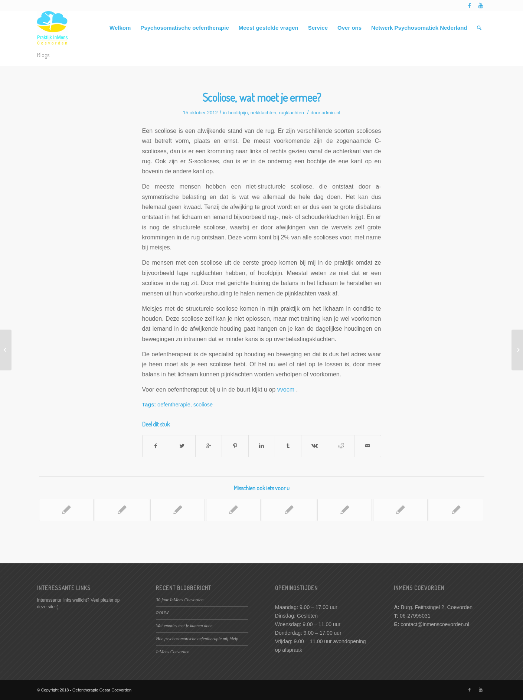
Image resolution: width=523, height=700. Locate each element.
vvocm (286, 389)
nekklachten (264, 112)
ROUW (162, 612)
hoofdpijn (238, 112)
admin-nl (330, 112)
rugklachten (291, 112)
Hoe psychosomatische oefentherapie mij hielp (197, 638)
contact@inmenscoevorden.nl (435, 624)
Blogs (43, 55)
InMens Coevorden (172, 651)
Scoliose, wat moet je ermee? (261, 97)
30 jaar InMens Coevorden (179, 599)
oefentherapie (173, 405)
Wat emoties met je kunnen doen (184, 625)
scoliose (203, 405)
